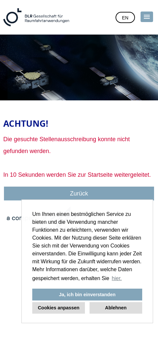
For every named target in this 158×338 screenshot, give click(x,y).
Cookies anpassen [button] (58, 307)
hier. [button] (117, 278)
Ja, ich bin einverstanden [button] (87, 294)
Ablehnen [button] (116, 307)
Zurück (79, 193)
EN (125, 17)
